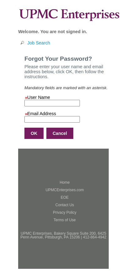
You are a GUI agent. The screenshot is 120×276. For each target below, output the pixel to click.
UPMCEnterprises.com (64, 190)
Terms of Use (65, 220)
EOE (65, 197)
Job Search (38, 42)
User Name (37, 97)
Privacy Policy (64, 212)
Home (65, 182)
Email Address (40, 113)
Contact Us (64, 205)
